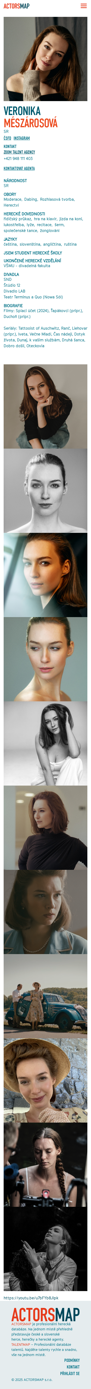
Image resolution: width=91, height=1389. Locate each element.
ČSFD (7, 138)
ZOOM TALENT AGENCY (19, 152)
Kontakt (73, 1367)
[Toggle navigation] (82, 6)
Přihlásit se (70, 1373)
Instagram (22, 138)
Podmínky (72, 1360)
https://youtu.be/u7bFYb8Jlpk (31, 1297)
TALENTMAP (20, 1344)
